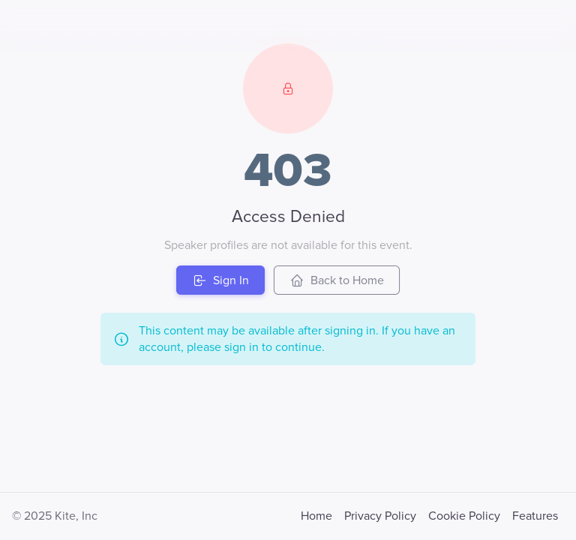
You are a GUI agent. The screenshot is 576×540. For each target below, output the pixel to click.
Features (535, 516)
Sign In (220, 280)
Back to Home (337, 280)
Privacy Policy (380, 516)
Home (316, 516)
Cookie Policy (464, 516)
